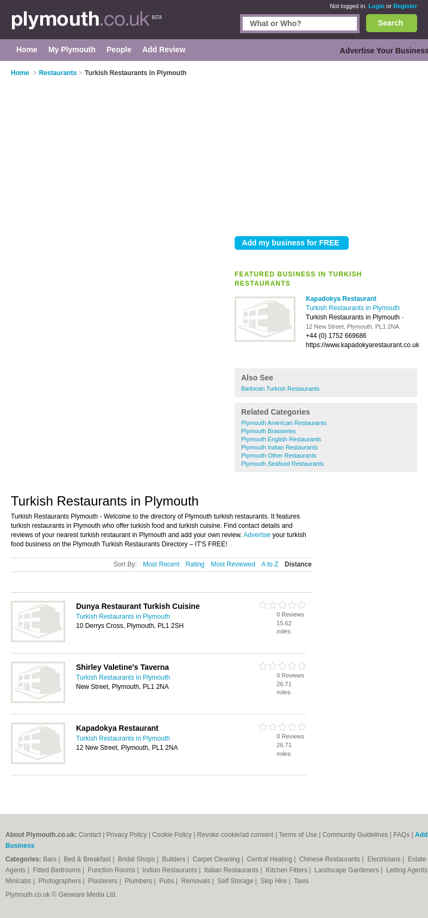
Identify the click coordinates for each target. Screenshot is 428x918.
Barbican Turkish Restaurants (280, 388)
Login (376, 6)
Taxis (301, 881)
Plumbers (139, 881)
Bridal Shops (137, 859)
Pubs (167, 881)
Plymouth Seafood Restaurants (282, 463)
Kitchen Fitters (287, 870)
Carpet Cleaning (217, 859)
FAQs (401, 835)
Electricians (384, 859)
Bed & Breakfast (88, 859)
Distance (298, 564)
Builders (174, 859)
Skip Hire (274, 881)
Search (391, 23)
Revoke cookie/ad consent (235, 835)
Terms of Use (298, 835)
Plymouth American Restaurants (283, 423)
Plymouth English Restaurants (281, 439)
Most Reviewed (233, 564)
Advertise (256, 535)
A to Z (269, 564)
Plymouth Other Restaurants (279, 455)
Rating (195, 564)
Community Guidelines (355, 835)
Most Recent (161, 564)
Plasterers (103, 881)
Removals (196, 881)
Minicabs (19, 881)
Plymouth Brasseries (268, 431)
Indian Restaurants (170, 870)
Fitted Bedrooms (58, 870)
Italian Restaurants (232, 870)
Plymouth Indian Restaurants (279, 447)
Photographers (60, 881)
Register (405, 6)
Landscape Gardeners (347, 870)
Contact (90, 835)
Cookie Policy (172, 835)
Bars (50, 859)
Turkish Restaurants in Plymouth (353, 308)
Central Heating (270, 859)
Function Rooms (112, 870)
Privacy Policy (126, 835)
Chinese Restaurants (330, 859)
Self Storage (236, 881)
